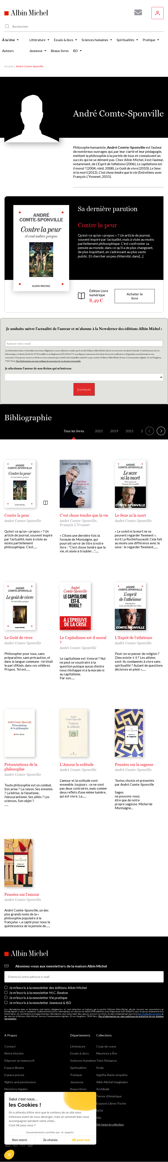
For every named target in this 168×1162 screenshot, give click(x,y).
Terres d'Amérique (109, 1096)
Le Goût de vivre (18, 637)
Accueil (8, 66)
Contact (10, 1046)
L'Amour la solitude (77, 764)
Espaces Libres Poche (111, 1103)
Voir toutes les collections (110, 1124)
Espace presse (14, 1075)
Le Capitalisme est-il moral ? (83, 640)
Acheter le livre (135, 296)
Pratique (76, 1075)
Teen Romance (106, 1060)
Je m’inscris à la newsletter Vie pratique (38, 998)
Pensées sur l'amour (21, 894)
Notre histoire (14, 1053)
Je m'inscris (84, 389)
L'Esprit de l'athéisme (133, 637)
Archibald (102, 1089)
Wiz (98, 1118)
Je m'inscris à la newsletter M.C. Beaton (38, 992)
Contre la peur (97, 225)
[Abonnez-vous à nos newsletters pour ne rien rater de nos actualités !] (136, 12)
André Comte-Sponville (22, 521)
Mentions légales (16, 1089)
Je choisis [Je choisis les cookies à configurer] (50, 1140)
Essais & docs (79, 1053)
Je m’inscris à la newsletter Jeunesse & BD (40, 1003)
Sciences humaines (83, 1060)
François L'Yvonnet (75, 525)
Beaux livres (78, 1089)
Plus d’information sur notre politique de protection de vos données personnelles (48, 361)
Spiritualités (78, 1068)
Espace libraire (14, 1068)
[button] (9, 1154)
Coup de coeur (106, 1046)
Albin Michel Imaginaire (112, 1082)
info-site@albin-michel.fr (149, 1014)
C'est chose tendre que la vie (84, 515)
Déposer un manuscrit (19, 1060)
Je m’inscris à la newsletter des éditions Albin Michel (48, 987)
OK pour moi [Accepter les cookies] (81, 1140)
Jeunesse (76, 1082)
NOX (99, 1110)
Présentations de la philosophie (20, 767)
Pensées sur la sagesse (134, 764)
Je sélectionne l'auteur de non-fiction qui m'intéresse (38, 368)
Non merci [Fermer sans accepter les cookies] (19, 1140)
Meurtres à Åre (106, 1053)
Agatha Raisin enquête (112, 1075)
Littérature (77, 1046)
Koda (99, 1068)
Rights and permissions (20, 1082)
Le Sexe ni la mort (130, 515)
